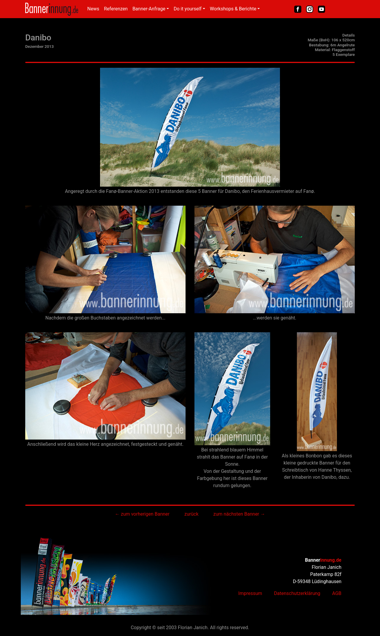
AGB (336, 593)
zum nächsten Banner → (239, 514)
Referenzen (116, 9)
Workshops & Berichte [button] (233, 9)
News (93, 9)
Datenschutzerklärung (297, 593)
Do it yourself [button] (188, 9)
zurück (191, 514)
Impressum (250, 593)
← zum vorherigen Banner (142, 514)
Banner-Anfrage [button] (148, 9)
